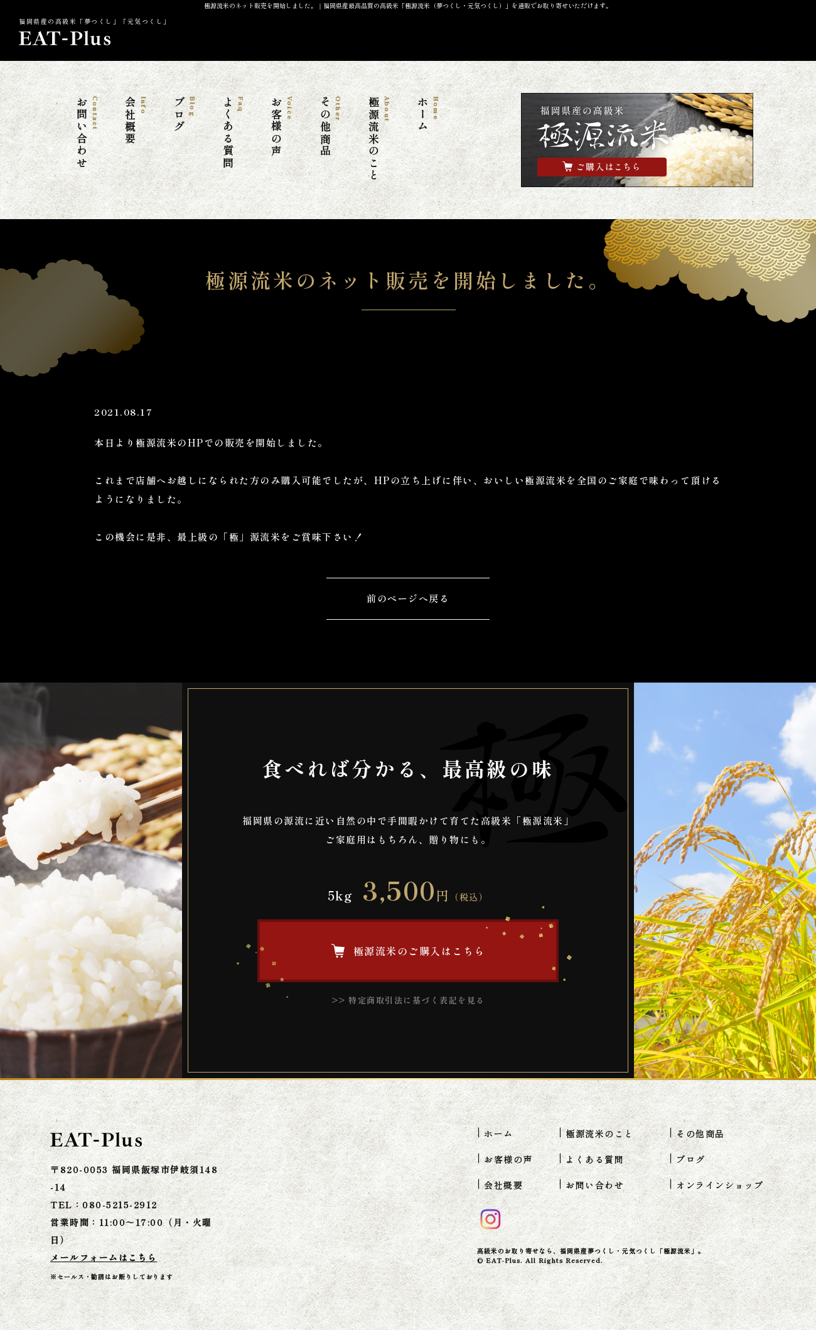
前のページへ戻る (408, 598)
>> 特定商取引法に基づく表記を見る (408, 1000)
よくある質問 (232, 133)
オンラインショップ (720, 1185)
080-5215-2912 (120, 1204)
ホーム (427, 114)
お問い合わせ (86, 133)
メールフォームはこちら (104, 1257)
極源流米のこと (379, 139)
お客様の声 (281, 127)
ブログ (184, 114)
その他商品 (330, 127)
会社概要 (135, 120)
